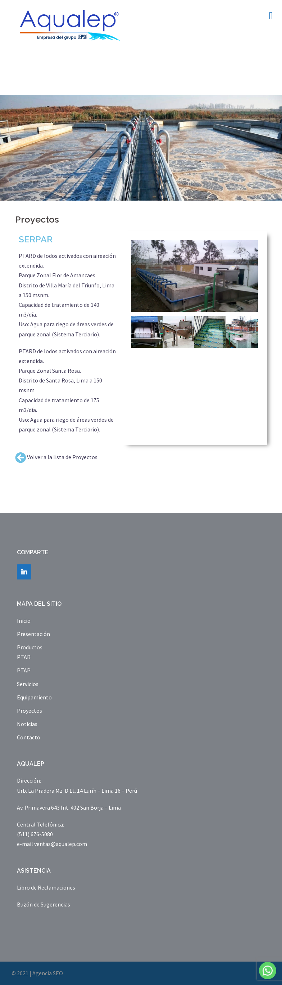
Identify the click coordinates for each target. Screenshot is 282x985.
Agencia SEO (47, 973)
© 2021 (20, 973)
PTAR (24, 657)
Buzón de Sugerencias (43, 904)
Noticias (27, 723)
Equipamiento (34, 697)
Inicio (24, 620)
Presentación (33, 633)
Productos (29, 647)
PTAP (24, 670)
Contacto (28, 737)
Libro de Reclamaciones (46, 887)
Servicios (27, 684)
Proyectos (29, 710)
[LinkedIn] (24, 571)
